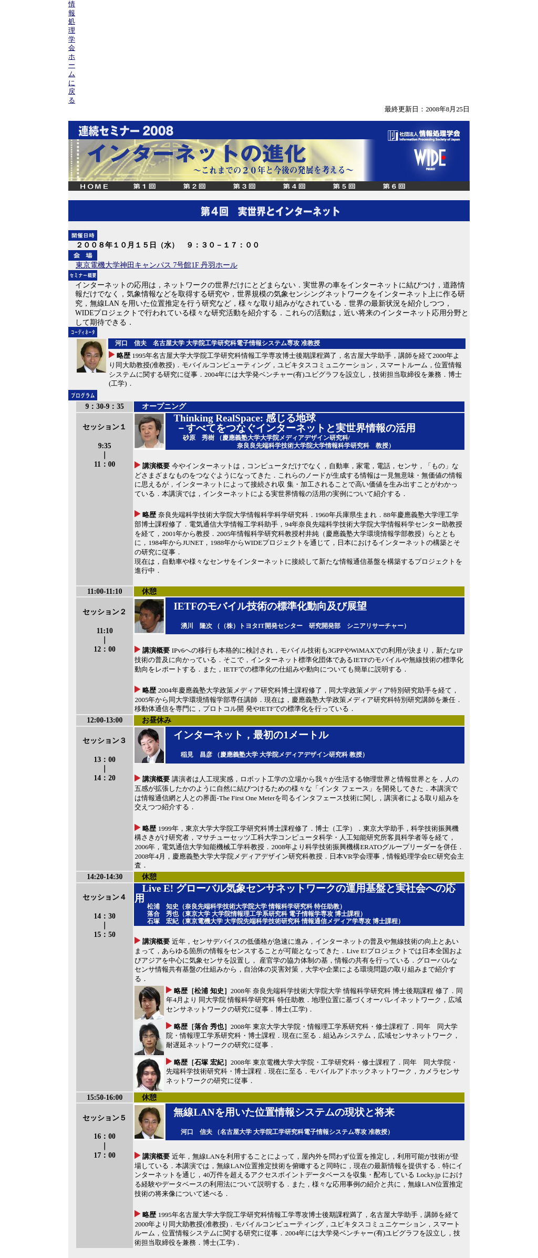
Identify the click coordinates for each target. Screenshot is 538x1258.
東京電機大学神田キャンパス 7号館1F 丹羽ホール (156, 265)
